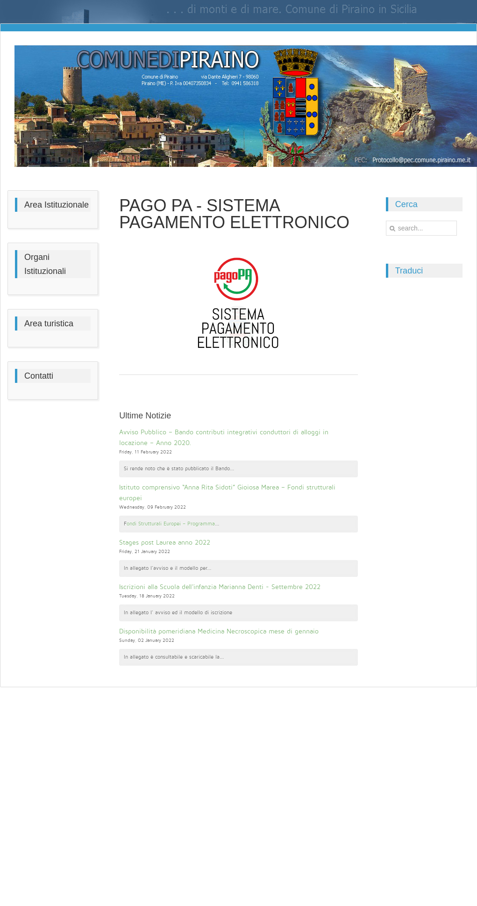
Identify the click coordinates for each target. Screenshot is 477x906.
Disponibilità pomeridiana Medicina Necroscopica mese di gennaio (219, 631)
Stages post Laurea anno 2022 (164, 542)
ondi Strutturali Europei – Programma (171, 523)
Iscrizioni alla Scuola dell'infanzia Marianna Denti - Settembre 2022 (219, 586)
